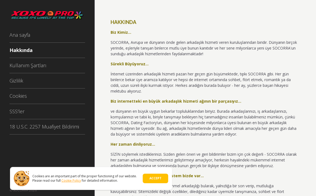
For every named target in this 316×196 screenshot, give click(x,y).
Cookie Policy (72, 180)
